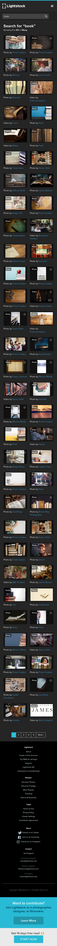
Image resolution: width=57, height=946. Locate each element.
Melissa (15, 75)
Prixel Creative (19, 52)
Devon (42, 559)
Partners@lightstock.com (28, 868)
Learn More (28, 920)
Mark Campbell (46, 720)
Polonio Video (45, 306)
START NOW (28, 939)
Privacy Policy (28, 812)
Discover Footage (28, 786)
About (28, 751)
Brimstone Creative (39, 237)
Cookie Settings (28, 816)
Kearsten (16, 97)
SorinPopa (17, 511)
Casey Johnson (19, 376)
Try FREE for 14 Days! (28, 759)
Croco (15, 123)
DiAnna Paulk (18, 190)
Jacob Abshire (45, 190)
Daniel (42, 444)
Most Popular (28, 790)
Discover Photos (28, 782)
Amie (14, 627)
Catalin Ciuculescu (11, 696)
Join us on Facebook (30, 837)
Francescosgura (37, 100)
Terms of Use (28, 808)
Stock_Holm (44, 168)
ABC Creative (18, 582)
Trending (28, 793)
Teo (14, 604)
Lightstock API (28, 767)
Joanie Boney (45, 582)
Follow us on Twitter (30, 832)
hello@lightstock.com (28, 876)
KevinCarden (45, 354)
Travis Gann (18, 168)
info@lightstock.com (28, 861)
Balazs (15, 145)
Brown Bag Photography (39, 513)
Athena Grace (18, 261)
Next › (41, 734)
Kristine (15, 720)
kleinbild (43, 399)
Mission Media (45, 376)
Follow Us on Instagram (30, 841)
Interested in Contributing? (28, 771)
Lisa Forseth (44, 75)
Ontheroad (44, 604)
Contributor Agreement (28, 820)
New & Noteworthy (28, 797)
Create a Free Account (28, 755)
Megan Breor (18, 466)
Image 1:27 (17, 213)
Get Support (29, 853)
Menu (52, 6)
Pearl (41, 123)
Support (28, 763)
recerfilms (43, 694)
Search (46, 16)
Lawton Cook (45, 466)
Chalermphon (18, 235)
